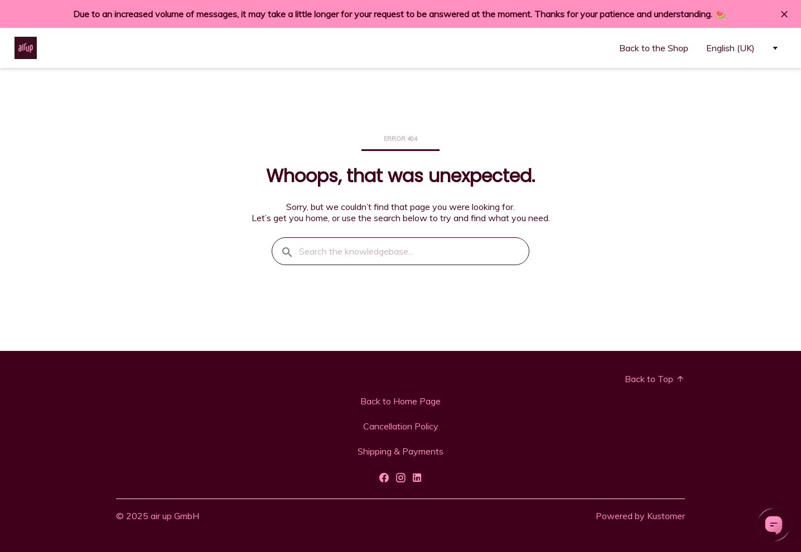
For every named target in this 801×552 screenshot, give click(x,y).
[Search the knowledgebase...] (400, 251)
